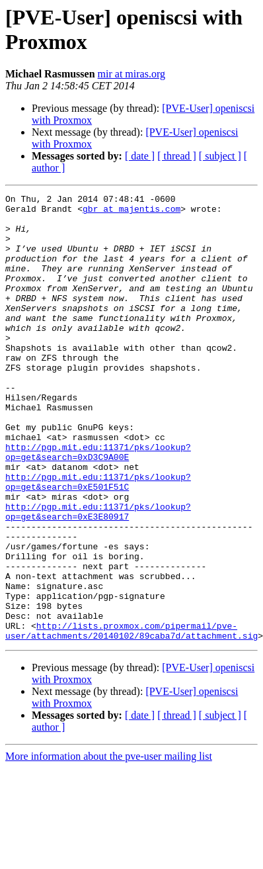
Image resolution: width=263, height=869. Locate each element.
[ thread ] (176, 155)
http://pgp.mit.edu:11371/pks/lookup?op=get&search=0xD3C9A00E (98, 504)
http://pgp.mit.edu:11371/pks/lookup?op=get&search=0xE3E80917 (98, 576)
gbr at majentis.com (131, 212)
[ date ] (140, 155)
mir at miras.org (131, 73)
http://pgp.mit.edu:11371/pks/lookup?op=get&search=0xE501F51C (98, 540)
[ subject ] (220, 155)
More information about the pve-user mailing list (108, 845)
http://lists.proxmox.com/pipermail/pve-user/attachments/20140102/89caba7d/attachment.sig (131, 719)
